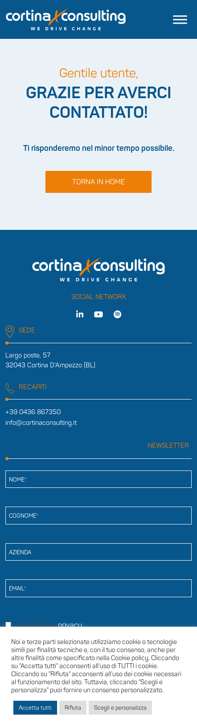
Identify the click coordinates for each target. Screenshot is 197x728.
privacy (70, 624)
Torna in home (98, 182)
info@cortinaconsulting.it (41, 423)
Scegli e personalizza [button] (120, 707)
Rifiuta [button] (73, 707)
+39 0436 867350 (33, 412)
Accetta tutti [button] (35, 707)
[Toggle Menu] (180, 19)
